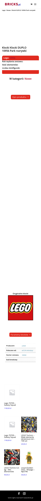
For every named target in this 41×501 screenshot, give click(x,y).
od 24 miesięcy (27, 350)
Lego (3, 10)
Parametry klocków (19, 334)
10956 (12, 57)
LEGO (24, 346)
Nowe (8, 10)
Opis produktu (19, 97)
